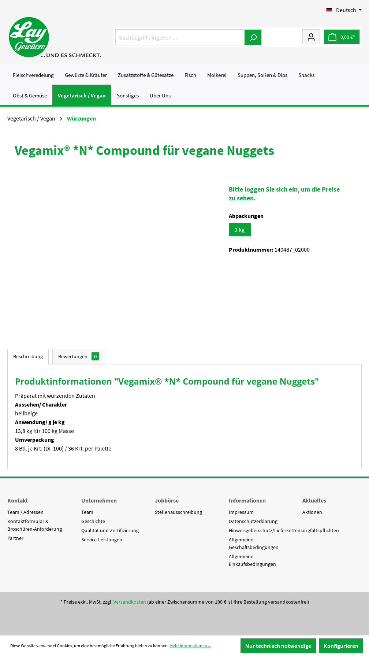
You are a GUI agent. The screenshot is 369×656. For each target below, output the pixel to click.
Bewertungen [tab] (78, 356)
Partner (15, 538)
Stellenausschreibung (178, 512)
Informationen (247, 500)
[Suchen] (253, 37)
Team (87, 512)
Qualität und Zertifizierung (110, 530)
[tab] (28, 356)
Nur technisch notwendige (278, 645)
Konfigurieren (341, 645)
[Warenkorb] (341, 37)
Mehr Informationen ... (190, 645)
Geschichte (93, 521)
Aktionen (312, 512)
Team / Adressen (25, 512)
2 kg (240, 229)
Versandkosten (129, 601)
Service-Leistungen (101, 539)
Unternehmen (99, 500)
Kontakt (17, 500)
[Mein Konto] (311, 37)
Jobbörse (167, 500)
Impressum (241, 512)
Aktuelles (314, 500)
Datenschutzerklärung (253, 521)
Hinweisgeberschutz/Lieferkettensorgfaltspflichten (284, 530)
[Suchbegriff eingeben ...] (180, 37)
